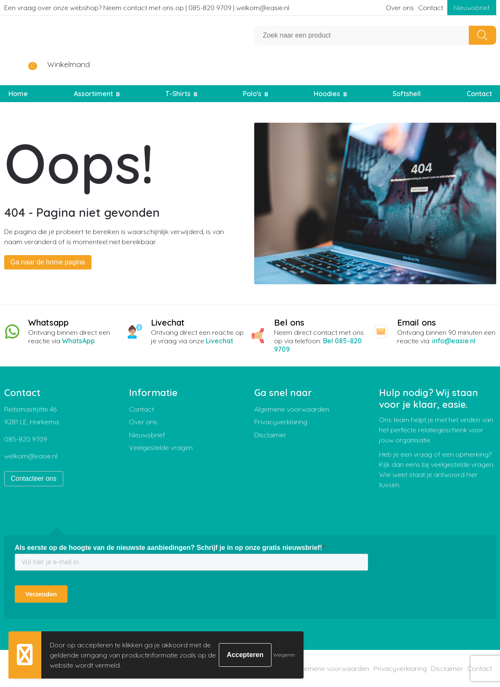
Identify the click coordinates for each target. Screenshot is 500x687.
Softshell (406, 93)
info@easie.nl (454, 341)
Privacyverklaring (280, 422)
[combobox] (361, 35)
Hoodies (327, 93)
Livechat (219, 341)
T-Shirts (178, 93)
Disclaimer (270, 435)
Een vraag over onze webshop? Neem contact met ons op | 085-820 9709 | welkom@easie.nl (146, 7)
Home (18, 93)
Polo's (252, 93)
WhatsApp (78, 341)
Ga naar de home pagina (48, 262)
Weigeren (284, 655)
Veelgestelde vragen (161, 447)
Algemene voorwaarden (291, 409)
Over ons (400, 7)
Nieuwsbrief (472, 7)
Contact (430, 7)
